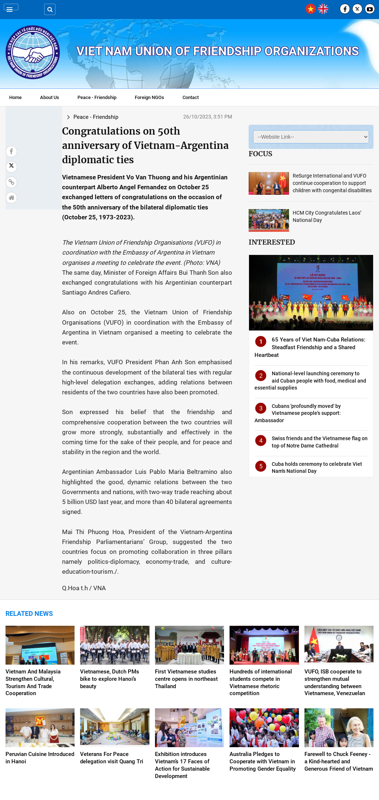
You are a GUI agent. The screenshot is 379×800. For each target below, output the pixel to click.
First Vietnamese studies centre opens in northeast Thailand (186, 604)
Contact (191, 97)
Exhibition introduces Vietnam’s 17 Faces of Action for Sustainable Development (182, 691)
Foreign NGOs (149, 97)
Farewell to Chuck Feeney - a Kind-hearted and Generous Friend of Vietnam (338, 687)
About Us (49, 97)
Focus (260, 153)
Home (15, 97)
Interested (272, 242)
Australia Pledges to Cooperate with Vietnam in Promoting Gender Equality (263, 687)
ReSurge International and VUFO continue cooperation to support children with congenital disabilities (332, 183)
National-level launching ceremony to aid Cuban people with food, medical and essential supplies (310, 380)
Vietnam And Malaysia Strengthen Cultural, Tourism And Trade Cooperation (33, 608)
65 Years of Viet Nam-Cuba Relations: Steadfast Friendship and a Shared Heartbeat (310, 347)
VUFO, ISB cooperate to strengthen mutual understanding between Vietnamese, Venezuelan (334, 608)
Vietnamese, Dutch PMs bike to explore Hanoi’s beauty (109, 604)
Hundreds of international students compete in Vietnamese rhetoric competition (261, 608)
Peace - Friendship (96, 97)
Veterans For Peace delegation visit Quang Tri (111, 684)
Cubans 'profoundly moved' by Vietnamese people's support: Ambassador (298, 413)
